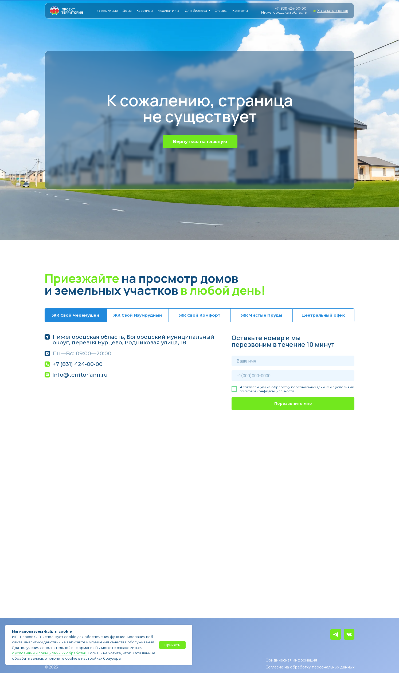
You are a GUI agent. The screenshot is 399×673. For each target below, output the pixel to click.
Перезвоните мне (293, 403)
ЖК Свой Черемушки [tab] (75, 315)
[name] (293, 361)
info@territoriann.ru (80, 375)
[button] (332, 10)
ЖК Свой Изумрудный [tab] (137, 315)
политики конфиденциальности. (267, 391)
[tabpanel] (199, 372)
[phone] (293, 375)
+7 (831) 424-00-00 (290, 8)
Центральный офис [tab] (323, 315)
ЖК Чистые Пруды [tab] (261, 315)
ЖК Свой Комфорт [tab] (199, 315)
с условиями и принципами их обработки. (49, 653)
